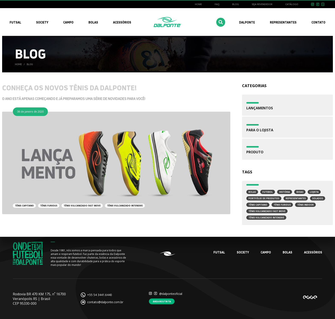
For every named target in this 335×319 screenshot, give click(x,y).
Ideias (299, 191)
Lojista (314, 191)
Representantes (296, 198)
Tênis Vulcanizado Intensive (266, 217)
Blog (235, 4)
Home (198, 4)
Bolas (252, 191)
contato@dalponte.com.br (105, 302)
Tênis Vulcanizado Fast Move (266, 211)
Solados (317, 198)
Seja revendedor (262, 4)
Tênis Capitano (257, 204)
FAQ (217, 4)
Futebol (267, 191)
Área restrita (162, 301)
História (284, 191)
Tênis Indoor (305, 204)
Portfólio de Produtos (263, 198)
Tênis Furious (282, 204)
